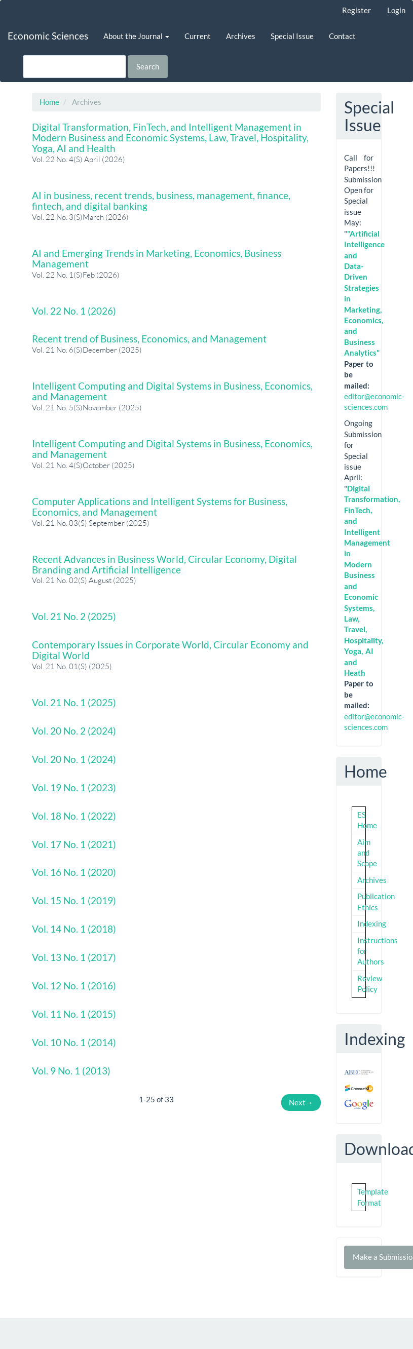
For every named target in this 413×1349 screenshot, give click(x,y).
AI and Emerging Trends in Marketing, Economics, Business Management (156, 258)
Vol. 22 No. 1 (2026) (74, 311)
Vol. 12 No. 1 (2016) (74, 985)
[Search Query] (74, 66)
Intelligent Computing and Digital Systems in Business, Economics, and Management (172, 391)
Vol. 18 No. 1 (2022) (74, 816)
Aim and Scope (367, 852)
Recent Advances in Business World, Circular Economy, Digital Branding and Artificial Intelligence (164, 564)
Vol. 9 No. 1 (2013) (71, 1070)
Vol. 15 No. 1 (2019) (74, 900)
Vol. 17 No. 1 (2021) (74, 844)
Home (49, 101)
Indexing (371, 923)
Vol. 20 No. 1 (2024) (74, 759)
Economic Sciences (48, 36)
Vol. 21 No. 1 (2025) (74, 702)
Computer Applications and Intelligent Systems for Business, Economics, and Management (159, 506)
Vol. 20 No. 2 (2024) (74, 731)
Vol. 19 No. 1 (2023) (74, 787)
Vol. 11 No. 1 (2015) (74, 1014)
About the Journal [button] (136, 36)
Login (396, 10)
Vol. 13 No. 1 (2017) (74, 957)
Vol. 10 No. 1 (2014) (74, 1042)
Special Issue (292, 36)
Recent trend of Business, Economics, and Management (149, 338)
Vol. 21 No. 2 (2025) (74, 616)
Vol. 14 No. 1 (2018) (74, 929)
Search (147, 66)
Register (356, 10)
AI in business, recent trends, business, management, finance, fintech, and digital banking (161, 200)
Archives (240, 36)
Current (197, 36)
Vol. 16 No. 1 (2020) (74, 872)
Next (301, 1102)
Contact (342, 36)
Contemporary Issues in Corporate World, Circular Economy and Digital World (170, 650)
